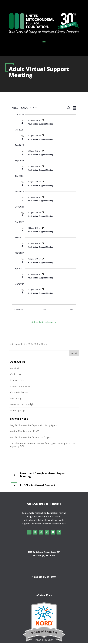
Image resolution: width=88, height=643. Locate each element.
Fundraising (15, 398)
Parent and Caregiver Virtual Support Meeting (43, 475)
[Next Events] (73, 309)
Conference (15, 374)
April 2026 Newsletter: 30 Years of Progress (31, 437)
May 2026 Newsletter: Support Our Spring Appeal (34, 425)
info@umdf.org (44, 595)
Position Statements (20, 386)
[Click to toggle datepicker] (24, 108)
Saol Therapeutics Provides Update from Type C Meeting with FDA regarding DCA (42, 445)
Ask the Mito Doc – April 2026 (24, 431)
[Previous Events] (18, 309)
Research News (17, 380)
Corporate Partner (19, 392)
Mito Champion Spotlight (22, 404)
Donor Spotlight (18, 410)
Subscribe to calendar (42, 322)
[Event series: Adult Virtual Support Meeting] (43, 120)
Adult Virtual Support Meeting (40, 124)
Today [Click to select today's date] (45, 309)
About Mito (15, 368)
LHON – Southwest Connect (37, 485)
